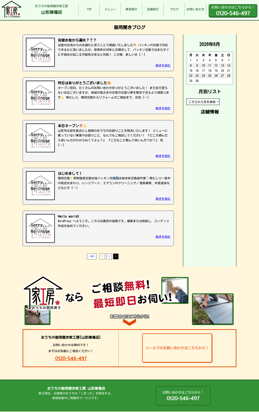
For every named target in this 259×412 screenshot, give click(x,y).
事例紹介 (131, 9)
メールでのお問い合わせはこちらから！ (177, 348)
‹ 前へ (92, 256)
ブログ (174, 9)
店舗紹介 (153, 9)
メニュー (110, 9)
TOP (89, 9)
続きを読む (163, 65)
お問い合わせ (195, 9)
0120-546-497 (71, 358)
